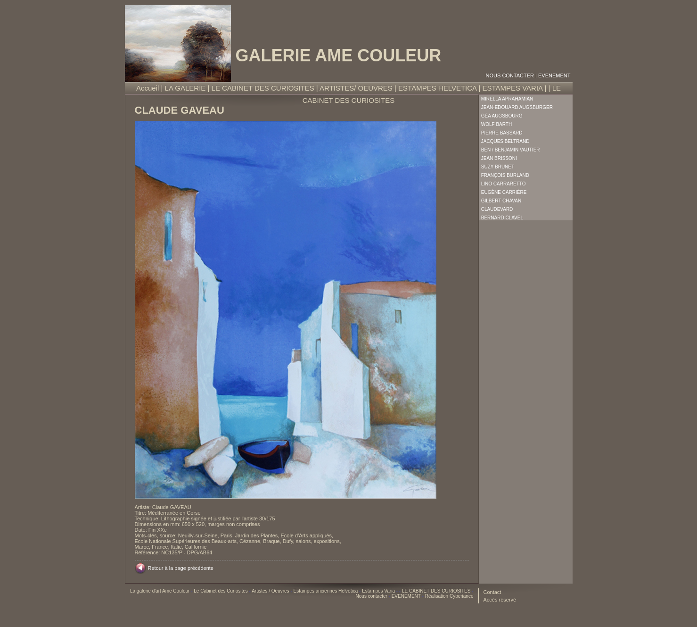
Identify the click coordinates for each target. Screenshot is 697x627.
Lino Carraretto (503, 183)
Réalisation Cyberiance (449, 596)
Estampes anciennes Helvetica (326, 591)
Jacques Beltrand (505, 141)
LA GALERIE (185, 88)
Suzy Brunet (497, 166)
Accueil (147, 88)
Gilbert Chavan (501, 200)
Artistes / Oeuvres (271, 591)
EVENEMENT (554, 75)
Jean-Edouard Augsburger (517, 107)
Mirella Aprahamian (507, 98)
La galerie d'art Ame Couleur (160, 591)
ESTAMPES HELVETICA (437, 88)
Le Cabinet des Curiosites (221, 591)
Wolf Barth (496, 124)
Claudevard (497, 209)
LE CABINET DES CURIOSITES (263, 88)
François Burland (505, 175)
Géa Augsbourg (502, 115)
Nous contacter (510, 75)
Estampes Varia (379, 591)
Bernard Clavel (502, 217)
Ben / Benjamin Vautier (510, 149)
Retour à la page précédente (180, 568)
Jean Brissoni (499, 158)
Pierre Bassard (502, 132)
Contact (492, 592)
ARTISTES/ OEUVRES (356, 88)
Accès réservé (500, 599)
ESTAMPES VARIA (512, 88)
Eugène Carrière (504, 192)
